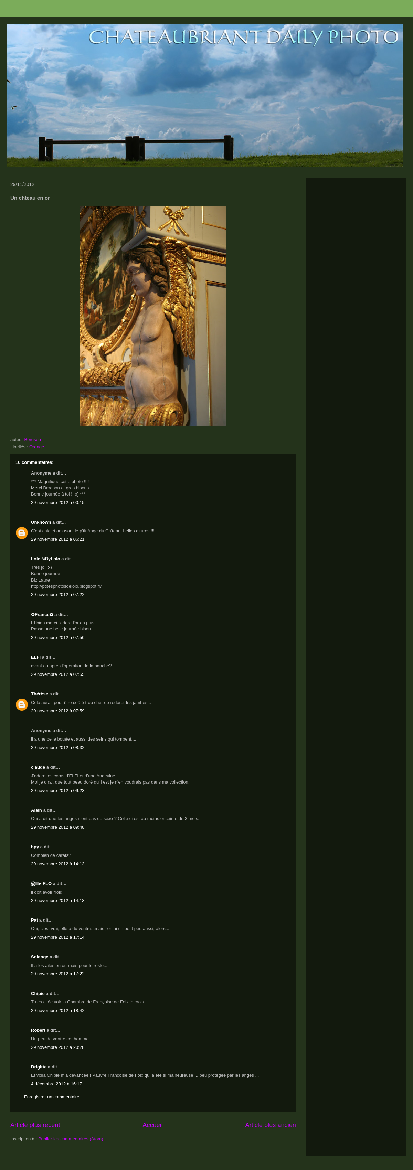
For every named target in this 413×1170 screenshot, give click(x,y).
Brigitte (39, 1067)
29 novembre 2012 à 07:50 (57, 637)
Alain (36, 810)
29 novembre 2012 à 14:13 (57, 863)
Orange (36, 446)
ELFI (36, 657)
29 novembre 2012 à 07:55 (57, 674)
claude (38, 767)
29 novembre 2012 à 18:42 (57, 1010)
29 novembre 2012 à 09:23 (57, 790)
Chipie (38, 993)
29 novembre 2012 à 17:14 (57, 937)
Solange (40, 956)
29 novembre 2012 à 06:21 (57, 539)
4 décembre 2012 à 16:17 (56, 1083)
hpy (35, 846)
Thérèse (39, 693)
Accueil (152, 1124)
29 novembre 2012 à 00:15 (57, 502)
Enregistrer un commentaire (51, 1096)
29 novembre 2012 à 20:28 (57, 1047)
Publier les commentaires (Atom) (70, 1138)
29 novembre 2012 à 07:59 (57, 710)
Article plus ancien (270, 1124)
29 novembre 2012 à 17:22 (57, 973)
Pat (34, 920)
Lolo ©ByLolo (45, 558)
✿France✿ (42, 614)
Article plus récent (35, 1124)
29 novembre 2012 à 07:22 (57, 594)
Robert (38, 1030)
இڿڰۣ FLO (41, 883)
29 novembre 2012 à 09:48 (57, 827)
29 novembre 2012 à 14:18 (57, 900)
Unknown (41, 522)
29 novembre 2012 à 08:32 (57, 747)
